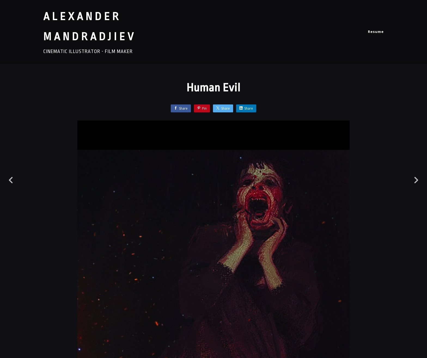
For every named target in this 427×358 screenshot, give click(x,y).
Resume (376, 31)
